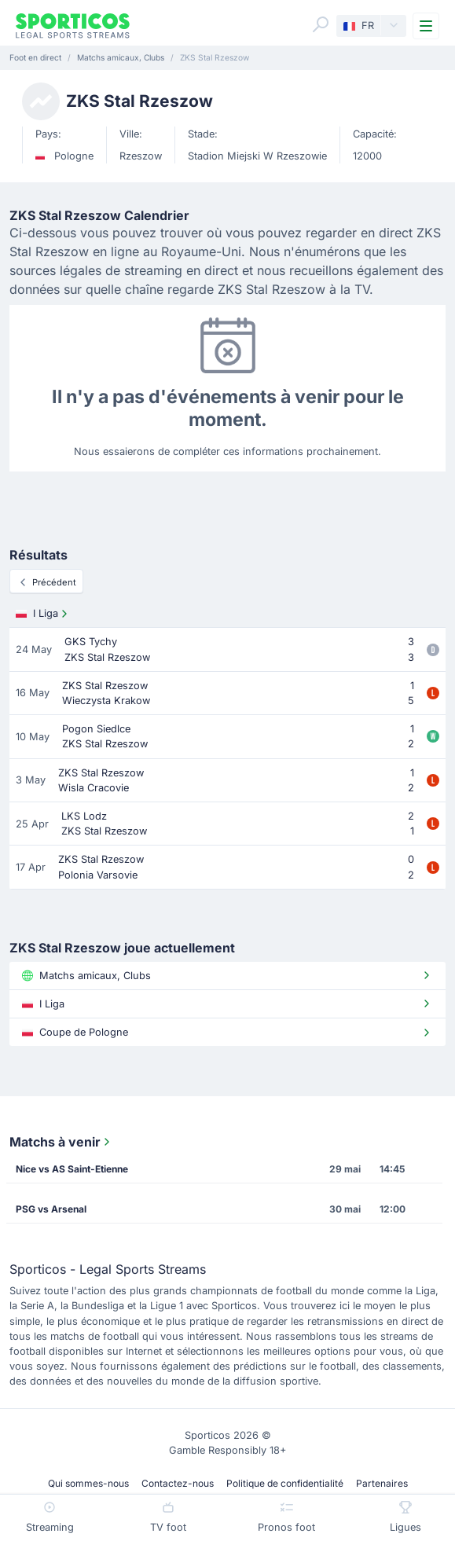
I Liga (43, 613)
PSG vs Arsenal (51, 1209)
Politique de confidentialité (284, 1483)
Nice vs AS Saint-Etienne (72, 1169)
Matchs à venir (61, 1142)
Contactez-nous (177, 1483)
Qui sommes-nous (88, 1483)
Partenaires (382, 1483)
